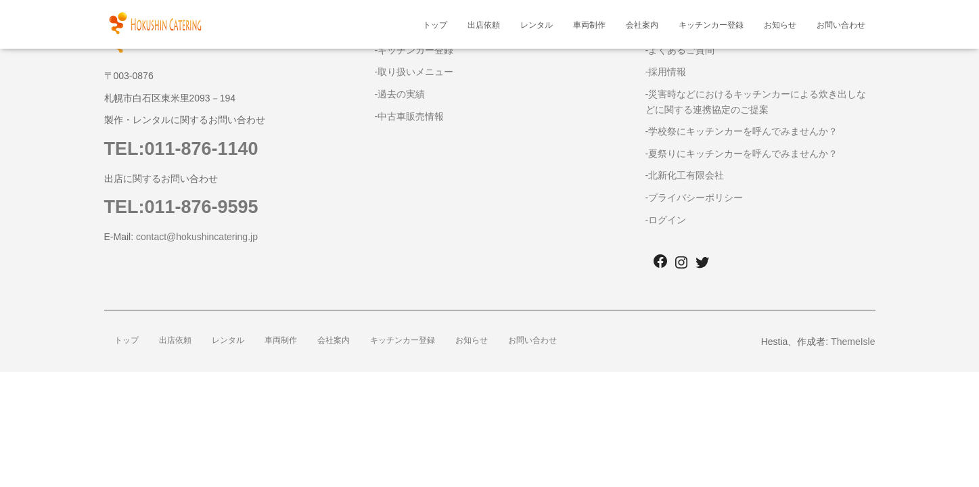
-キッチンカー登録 (414, 50)
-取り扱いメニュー (414, 71)
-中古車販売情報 (410, 116)
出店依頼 (484, 25)
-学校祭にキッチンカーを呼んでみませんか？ (741, 131)
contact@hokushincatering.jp (197, 236)
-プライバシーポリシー (694, 197)
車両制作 (589, 25)
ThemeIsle (853, 341)
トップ (435, 25)
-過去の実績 (400, 94)
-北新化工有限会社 (685, 175)
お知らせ (780, 25)
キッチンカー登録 (711, 25)
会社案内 (642, 25)
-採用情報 (666, 71)
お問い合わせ (841, 25)
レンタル (536, 25)
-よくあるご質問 (680, 50)
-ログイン (666, 219)
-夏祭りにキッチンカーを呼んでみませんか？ (741, 153)
